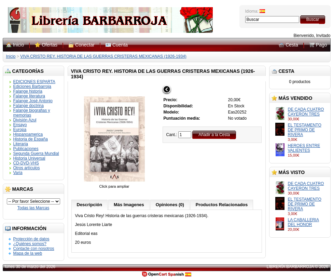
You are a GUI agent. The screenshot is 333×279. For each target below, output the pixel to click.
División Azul (25, 120)
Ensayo (20, 124)
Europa (20, 129)
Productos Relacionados (222, 204)
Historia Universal (29, 158)
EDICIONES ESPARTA (34, 81)
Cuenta (120, 45)
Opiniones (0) (170, 204)
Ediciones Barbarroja (32, 86)
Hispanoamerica (28, 134)
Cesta (292, 45)
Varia (18, 172)
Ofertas (49, 45)
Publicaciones (26, 148)
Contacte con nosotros (33, 248)
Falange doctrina (28, 105)
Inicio (18, 45)
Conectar (85, 45)
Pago (321, 45)
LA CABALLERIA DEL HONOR (303, 222)
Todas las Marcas (33, 207)
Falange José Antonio (33, 100)
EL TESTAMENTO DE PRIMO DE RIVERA (304, 130)
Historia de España (30, 139)
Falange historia (27, 91)
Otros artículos (26, 167)
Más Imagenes (129, 204)
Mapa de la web (27, 253)
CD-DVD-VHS (26, 163)
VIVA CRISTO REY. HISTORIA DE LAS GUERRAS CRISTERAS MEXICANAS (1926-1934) (103, 56)
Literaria (20, 144)
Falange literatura (29, 96)
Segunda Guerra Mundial (36, 153)
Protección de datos (31, 239)
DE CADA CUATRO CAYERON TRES (306, 112)
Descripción (89, 204)
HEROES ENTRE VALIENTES (304, 148)
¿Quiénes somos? (29, 243)
